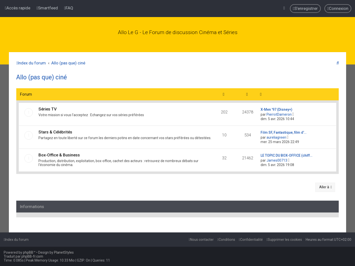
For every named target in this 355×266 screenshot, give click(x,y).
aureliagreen (276, 136)
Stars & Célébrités (55, 130)
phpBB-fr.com (32, 256)
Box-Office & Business (59, 153)
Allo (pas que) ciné (41, 76)
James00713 (276, 159)
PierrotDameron (279, 113)
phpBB (28, 252)
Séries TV (47, 107)
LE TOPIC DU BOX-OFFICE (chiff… (286, 154)
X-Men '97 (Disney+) (276, 108)
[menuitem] (47, 8)
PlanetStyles (64, 252)
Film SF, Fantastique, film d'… (283, 131)
